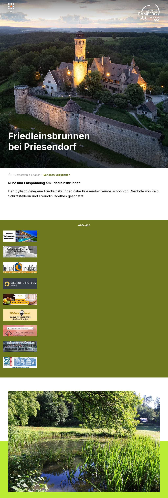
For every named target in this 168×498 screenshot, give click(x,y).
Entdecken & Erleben (27, 174)
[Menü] (11, 8)
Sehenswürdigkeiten (56, 174)
